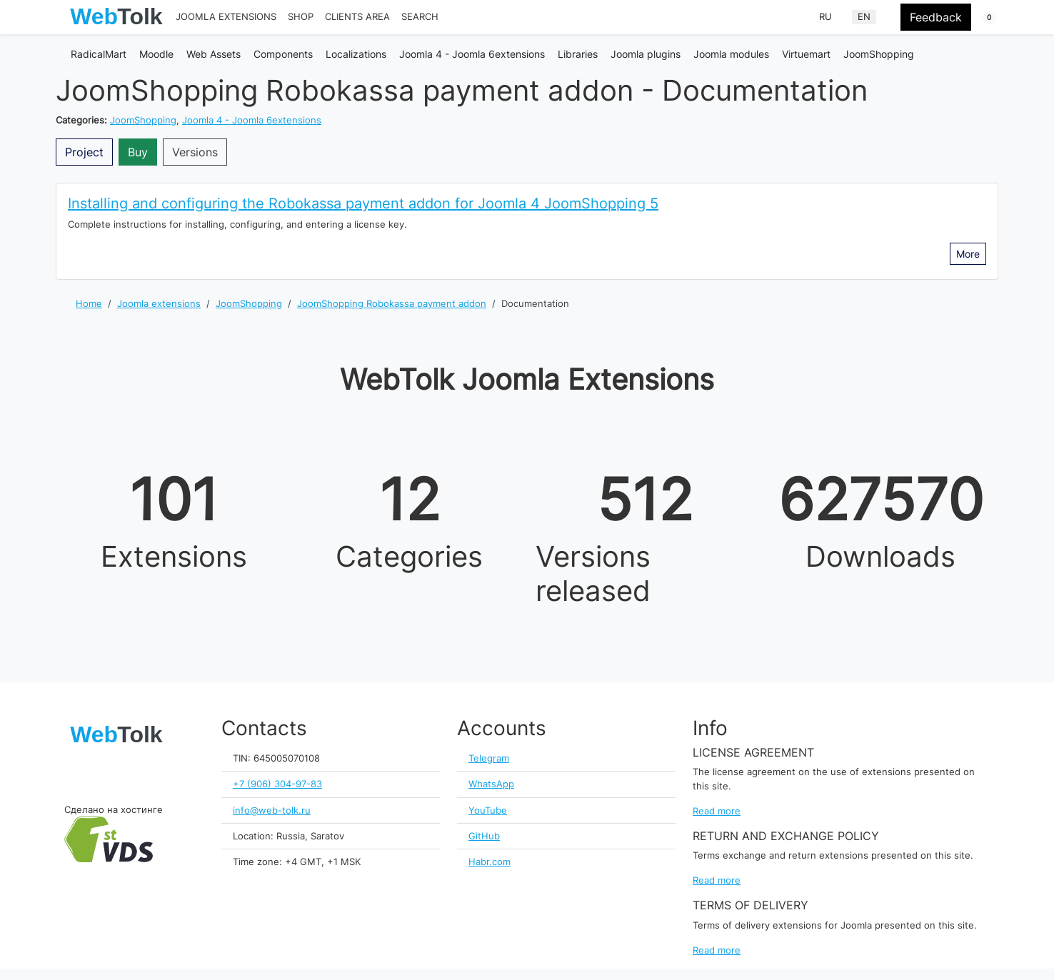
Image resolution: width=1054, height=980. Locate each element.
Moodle (156, 54)
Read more (717, 811)
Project (84, 152)
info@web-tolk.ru (272, 810)
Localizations (356, 54)
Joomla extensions (226, 16)
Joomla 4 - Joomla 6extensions (472, 54)
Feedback (936, 17)
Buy (138, 152)
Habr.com (489, 862)
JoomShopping (878, 54)
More (968, 254)
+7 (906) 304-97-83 (277, 784)
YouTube (487, 810)
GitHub (484, 836)
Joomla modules (731, 54)
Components (283, 54)
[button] (980, 18)
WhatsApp (491, 784)
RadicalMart (98, 54)
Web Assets (213, 54)
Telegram (488, 758)
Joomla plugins (646, 54)
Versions (195, 152)
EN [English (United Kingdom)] (864, 16)
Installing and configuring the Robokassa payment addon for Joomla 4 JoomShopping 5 (363, 203)
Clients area (357, 16)
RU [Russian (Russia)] (825, 16)
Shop (300, 16)
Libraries (578, 54)
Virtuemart (806, 54)
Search (419, 16)
